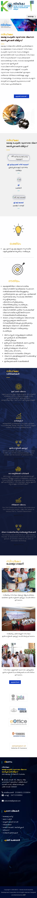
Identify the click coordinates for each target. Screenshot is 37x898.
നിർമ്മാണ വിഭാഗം (18, 501)
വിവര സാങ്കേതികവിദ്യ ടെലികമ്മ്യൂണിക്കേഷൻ (18, 528)
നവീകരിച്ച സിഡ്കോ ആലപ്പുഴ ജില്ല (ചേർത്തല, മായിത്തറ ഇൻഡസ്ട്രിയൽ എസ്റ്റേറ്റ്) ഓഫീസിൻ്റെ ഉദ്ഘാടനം (18, 598)
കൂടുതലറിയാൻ (18, 409)
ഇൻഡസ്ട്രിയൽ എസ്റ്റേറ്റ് (18, 453)
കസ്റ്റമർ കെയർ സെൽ (10, 822)
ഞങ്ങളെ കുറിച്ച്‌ (8, 817)
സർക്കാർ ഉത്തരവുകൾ (10, 833)
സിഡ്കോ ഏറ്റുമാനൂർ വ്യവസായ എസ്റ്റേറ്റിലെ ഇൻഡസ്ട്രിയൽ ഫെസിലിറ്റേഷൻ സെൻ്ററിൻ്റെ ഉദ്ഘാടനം (19, 672)
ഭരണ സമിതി (7, 819)
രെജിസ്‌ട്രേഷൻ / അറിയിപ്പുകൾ (13, 828)
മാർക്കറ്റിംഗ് (18, 425)
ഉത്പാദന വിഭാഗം (18, 396)
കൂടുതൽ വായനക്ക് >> (21, 96)
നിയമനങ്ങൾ (7, 825)
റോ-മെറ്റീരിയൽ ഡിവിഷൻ (18, 469)
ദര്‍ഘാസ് (6, 830)
